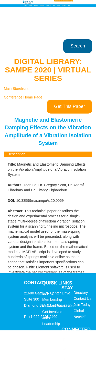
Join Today (82, 305)
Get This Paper (69, 106)
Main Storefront (16, 88)
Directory (80, 293)
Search (77, 45)
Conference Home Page (23, 97)
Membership (52, 299)
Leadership (51, 324)
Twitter (73, 349)
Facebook (75, 340)
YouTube (74, 367)
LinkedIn (74, 358)
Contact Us (82, 298)
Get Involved (52, 312)
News (77, 317)
